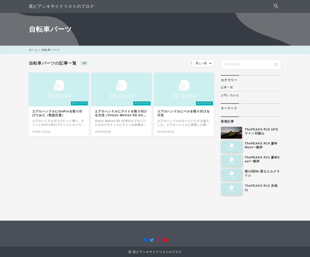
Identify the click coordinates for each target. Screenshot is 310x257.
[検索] (276, 64)
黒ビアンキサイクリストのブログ (61, 6)
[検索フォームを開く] (276, 6)
